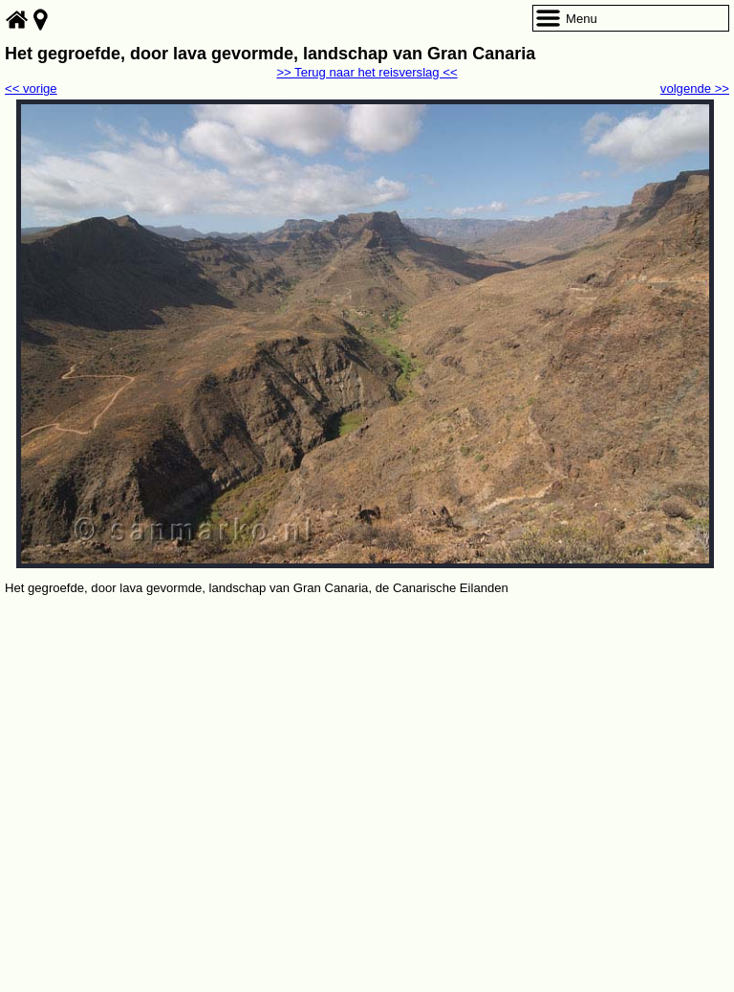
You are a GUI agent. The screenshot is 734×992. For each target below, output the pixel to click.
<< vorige (31, 88)
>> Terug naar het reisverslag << (366, 72)
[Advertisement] (367, 742)
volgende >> (694, 88)
